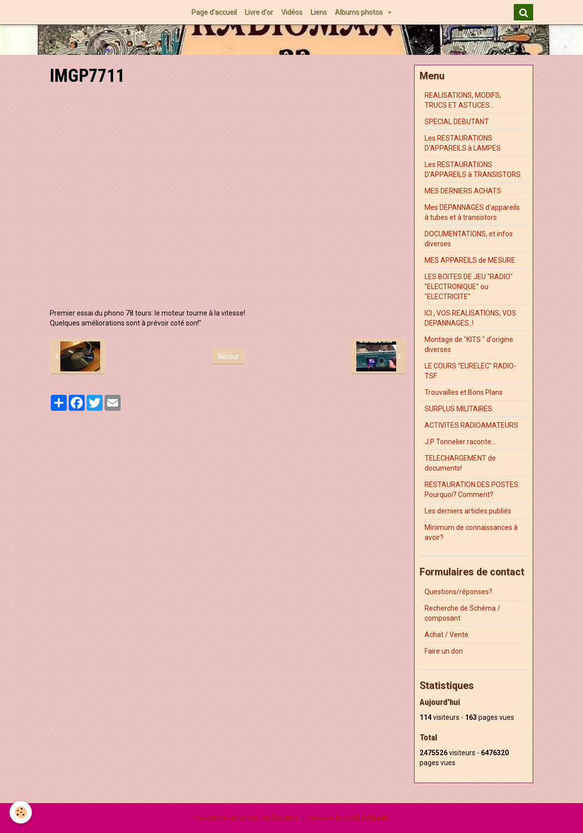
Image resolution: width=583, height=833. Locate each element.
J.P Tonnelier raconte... (460, 442)
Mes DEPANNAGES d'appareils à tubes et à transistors (472, 212)
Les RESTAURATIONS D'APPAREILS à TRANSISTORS (473, 169)
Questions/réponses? (458, 592)
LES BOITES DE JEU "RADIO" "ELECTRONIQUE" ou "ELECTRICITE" (469, 287)
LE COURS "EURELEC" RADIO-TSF (470, 371)
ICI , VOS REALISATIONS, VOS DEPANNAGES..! (470, 318)
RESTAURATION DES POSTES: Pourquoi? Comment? (472, 490)
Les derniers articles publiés (468, 511)
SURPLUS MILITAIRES (458, 409)
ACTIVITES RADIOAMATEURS (471, 425)
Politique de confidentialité (347, 818)
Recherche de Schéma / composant (462, 613)
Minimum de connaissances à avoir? (471, 532)
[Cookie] (21, 812)
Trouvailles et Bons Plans (464, 392)
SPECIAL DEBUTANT (457, 122)
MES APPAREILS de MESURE (470, 260)
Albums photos (359, 12)
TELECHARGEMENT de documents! (460, 463)
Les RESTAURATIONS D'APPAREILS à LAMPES (463, 143)
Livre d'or (259, 12)
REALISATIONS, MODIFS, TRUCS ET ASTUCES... (463, 100)
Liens (318, 12)
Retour (228, 356)
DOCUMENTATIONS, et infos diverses (469, 239)
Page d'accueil (214, 12)
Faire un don (444, 651)
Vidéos (291, 12)
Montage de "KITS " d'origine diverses (469, 344)
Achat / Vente (446, 635)
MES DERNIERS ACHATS (463, 191)
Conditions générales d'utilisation (246, 818)
